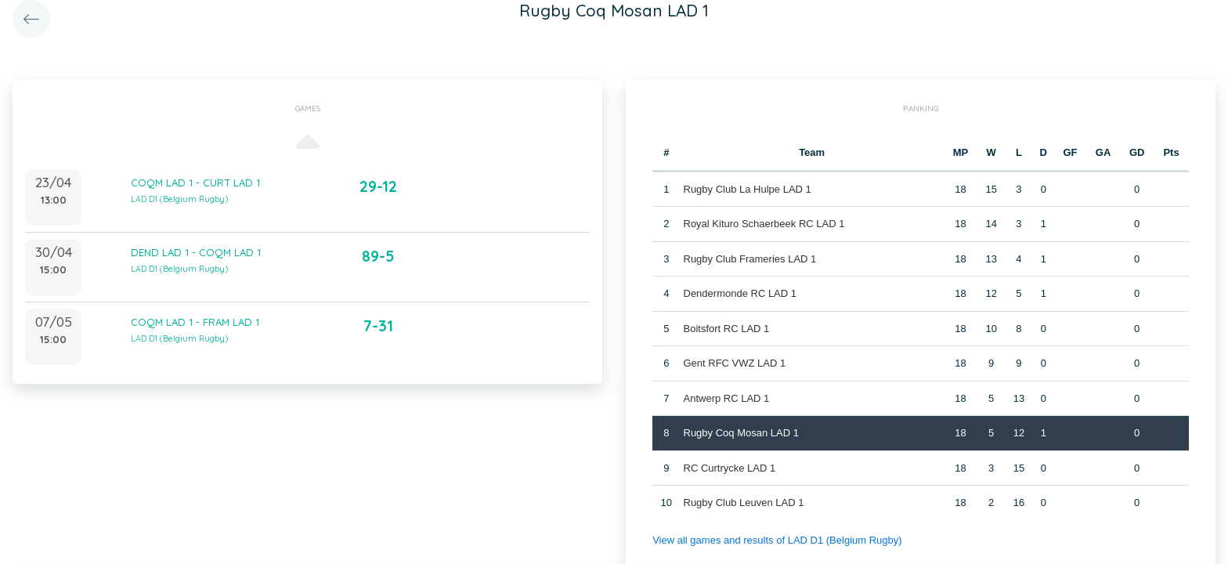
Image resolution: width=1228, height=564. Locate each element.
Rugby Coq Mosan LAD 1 (741, 433)
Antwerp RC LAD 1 (727, 398)
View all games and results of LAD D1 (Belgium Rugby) (776, 540)
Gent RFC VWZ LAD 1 (735, 363)
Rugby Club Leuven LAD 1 (744, 502)
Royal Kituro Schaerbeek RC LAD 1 (764, 224)
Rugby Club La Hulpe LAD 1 (747, 189)
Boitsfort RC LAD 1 (727, 328)
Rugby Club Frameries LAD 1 (750, 259)
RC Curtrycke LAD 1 (730, 468)
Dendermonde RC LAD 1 (740, 293)
